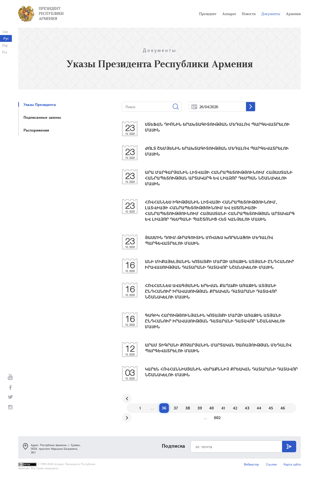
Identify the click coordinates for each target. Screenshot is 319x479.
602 (217, 417)
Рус (6, 38)
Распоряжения (36, 130)
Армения (293, 13)
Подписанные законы (42, 117)
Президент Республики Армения (51, 13)
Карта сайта (292, 464)
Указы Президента (40, 104)
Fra (4, 52)
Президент (208, 13)
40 (211, 408)
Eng (5, 45)
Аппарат (229, 13)
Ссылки (271, 464)
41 (223, 408)
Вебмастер (251, 464)
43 (247, 408)
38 (187, 408)
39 (199, 408)
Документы (270, 13)
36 (164, 408)
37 (176, 408)
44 (259, 408)
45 (271, 408)
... (194, 106)
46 (282, 408)
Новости (249, 13)
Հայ (5, 31)
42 (235, 408)
